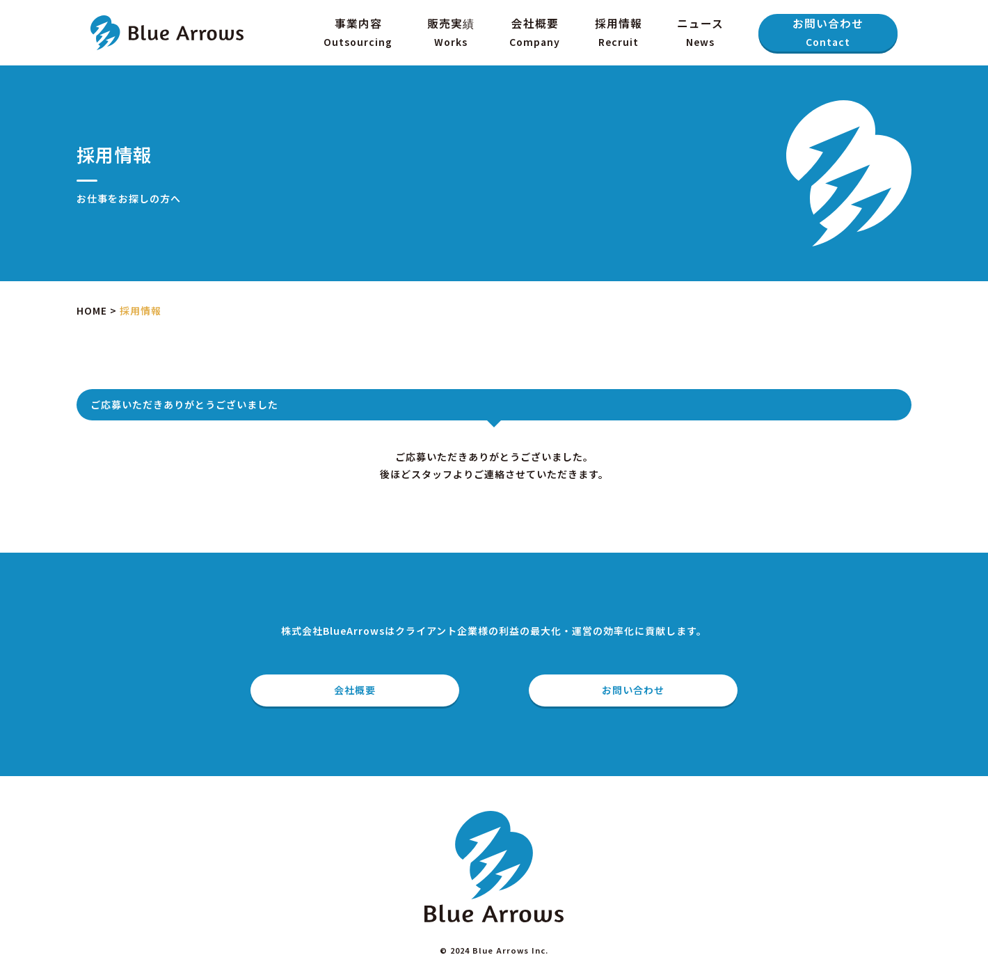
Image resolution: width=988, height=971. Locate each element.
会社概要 (534, 33)
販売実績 (451, 33)
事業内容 (358, 33)
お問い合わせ (828, 33)
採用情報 (618, 33)
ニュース (700, 33)
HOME (92, 310)
